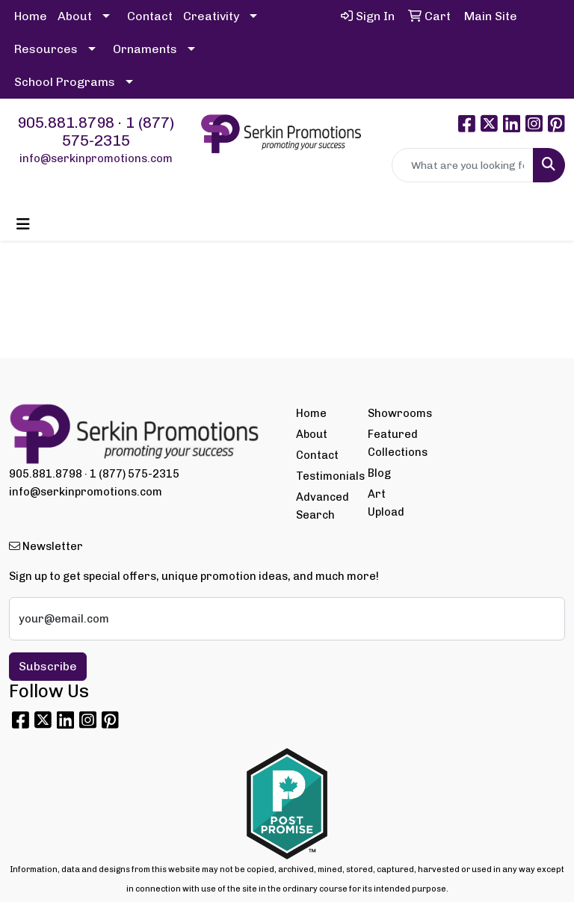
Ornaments (145, 49)
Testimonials (323, 476)
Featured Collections (395, 443)
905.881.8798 (65, 123)
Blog (379, 473)
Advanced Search (322, 506)
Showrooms (395, 413)
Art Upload (386, 503)
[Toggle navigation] (23, 224)
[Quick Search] (463, 165)
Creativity (211, 16)
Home (30, 16)
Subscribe (48, 666)
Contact (150, 16)
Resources (46, 49)
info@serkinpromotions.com (96, 158)
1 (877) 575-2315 (118, 131)
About (75, 16)
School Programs (64, 82)
